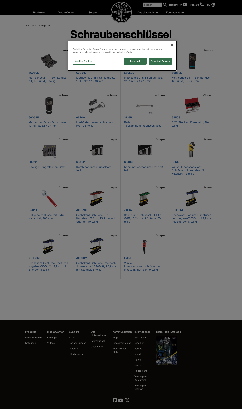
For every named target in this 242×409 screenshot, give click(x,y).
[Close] (172, 45)
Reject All (135, 61)
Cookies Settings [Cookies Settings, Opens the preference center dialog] (83, 61)
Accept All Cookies (160, 61)
